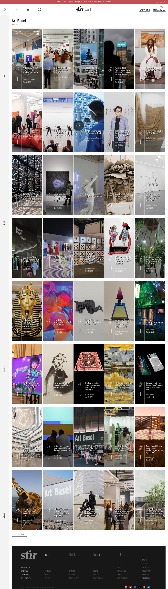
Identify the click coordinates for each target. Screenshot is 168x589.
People (95, 571)
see (4, 85)
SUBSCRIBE (24, 568)
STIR (159, 10)
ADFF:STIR (144, 10)
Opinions (72, 571)
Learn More (159, 1)
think (4, 230)
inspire (4, 373)
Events (119, 575)
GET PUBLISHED (26, 578)
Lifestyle (48, 578)
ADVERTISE (24, 571)
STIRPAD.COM (146, 578)
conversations (98, 578)
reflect (4, 517)
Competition (121, 571)
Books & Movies (74, 578)
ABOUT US (144, 560)
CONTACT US (145, 575)
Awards (119, 568)
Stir (13, 15)
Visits (95, 575)
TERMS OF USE (146, 568)
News (47, 575)
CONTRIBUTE (25, 575)
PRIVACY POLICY (146, 571)
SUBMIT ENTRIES (122, 578)
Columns (72, 575)
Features (48, 571)
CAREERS (144, 564)
